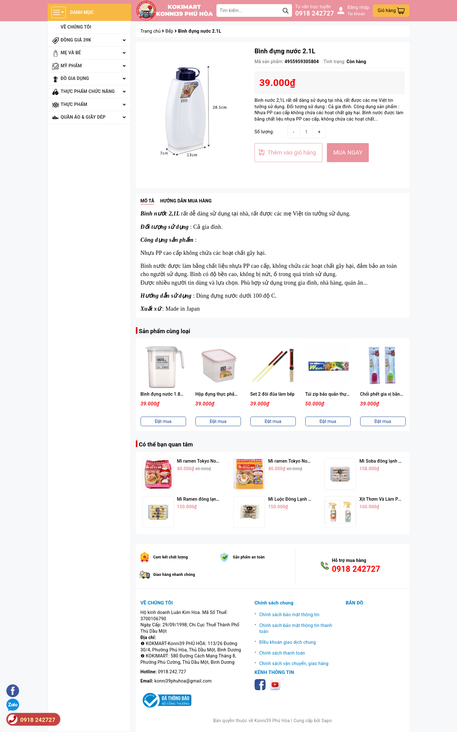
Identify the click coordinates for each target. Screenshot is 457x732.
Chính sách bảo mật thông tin (289, 614)
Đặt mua (163, 421)
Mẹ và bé (71, 52)
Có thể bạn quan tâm (166, 444)
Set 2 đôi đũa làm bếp (272, 394)
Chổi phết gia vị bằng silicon (388, 394)
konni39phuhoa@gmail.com (183, 680)
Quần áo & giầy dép (83, 117)
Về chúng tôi (76, 27)
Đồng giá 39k (76, 40)
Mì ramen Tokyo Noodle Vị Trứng (301, 461)
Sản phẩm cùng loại (164, 331)
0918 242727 (314, 13)
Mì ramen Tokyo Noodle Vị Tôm (208, 461)
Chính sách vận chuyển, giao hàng (293, 663)
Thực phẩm (74, 104)
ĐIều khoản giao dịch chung (287, 642)
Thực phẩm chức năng (88, 91)
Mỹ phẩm (71, 65)
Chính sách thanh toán (282, 653)
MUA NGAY (347, 152)
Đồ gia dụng (75, 78)
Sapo (326, 720)
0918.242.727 (172, 671)
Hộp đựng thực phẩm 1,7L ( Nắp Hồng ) (235, 394)
